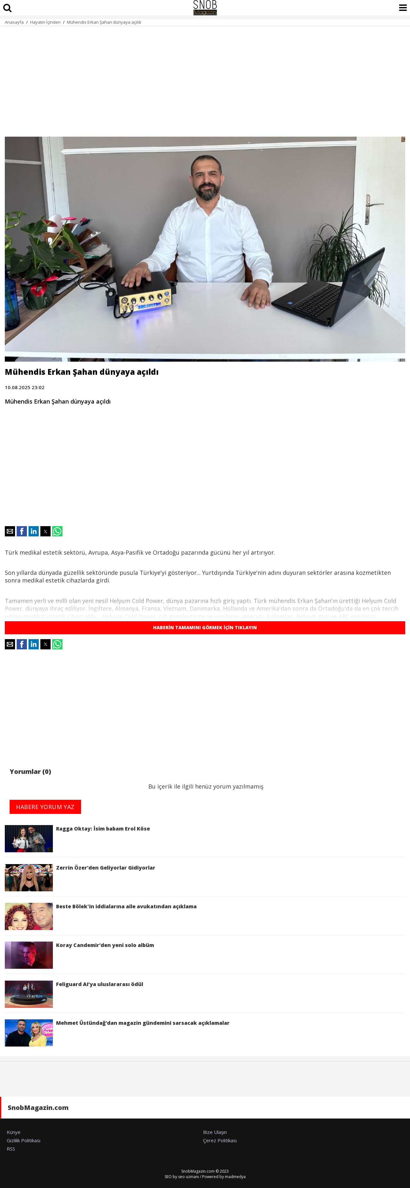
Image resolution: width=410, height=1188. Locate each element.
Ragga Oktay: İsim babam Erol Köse (77, 838)
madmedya (235, 1176)
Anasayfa (14, 22)
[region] (205, 78)
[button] (10, 531)
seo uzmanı (188, 1176)
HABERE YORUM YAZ (45, 807)
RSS (11, 1148)
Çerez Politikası (220, 1140)
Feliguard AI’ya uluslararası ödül (74, 994)
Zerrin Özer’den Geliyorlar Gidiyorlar (80, 877)
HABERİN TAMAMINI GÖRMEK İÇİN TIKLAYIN (205, 627)
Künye (13, 1132)
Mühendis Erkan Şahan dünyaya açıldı (105, 22)
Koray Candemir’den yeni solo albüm (79, 955)
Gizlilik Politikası (23, 1140)
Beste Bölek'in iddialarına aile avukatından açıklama (101, 916)
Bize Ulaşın (215, 1132)
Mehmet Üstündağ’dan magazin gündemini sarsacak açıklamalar (117, 1033)
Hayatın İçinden (45, 22)
